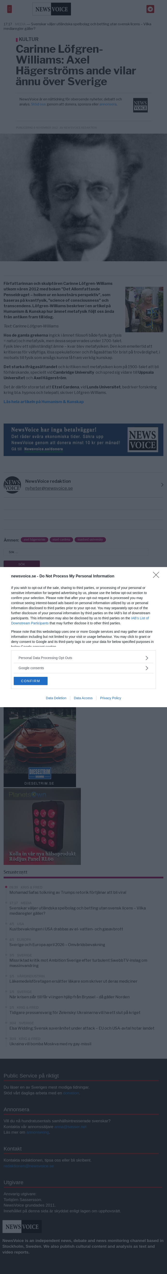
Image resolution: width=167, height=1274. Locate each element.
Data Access (83, 698)
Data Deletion (56, 698)
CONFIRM (30, 681)
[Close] (157, 576)
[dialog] (83, 637)
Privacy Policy (110, 698)
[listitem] (83, 657)
